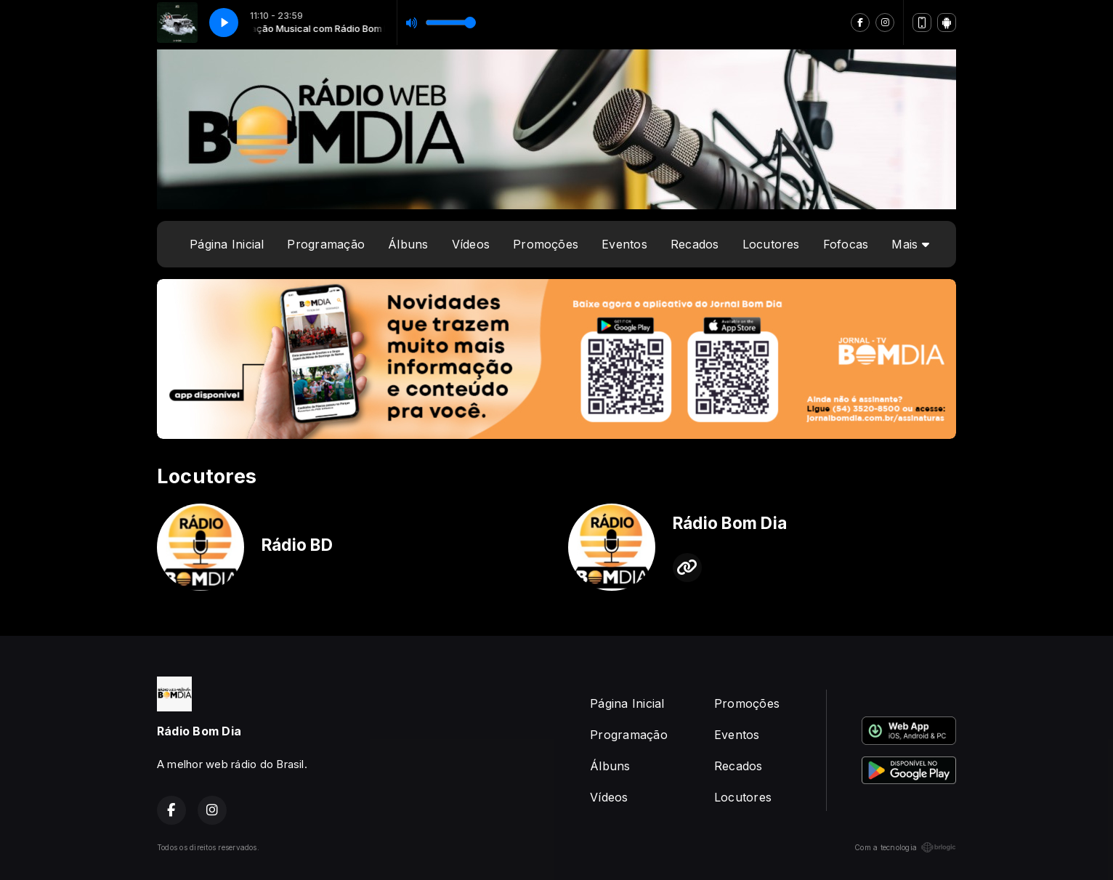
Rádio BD (297, 545)
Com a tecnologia (905, 847)
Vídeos (471, 244)
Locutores (771, 244)
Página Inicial (227, 244)
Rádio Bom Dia (730, 523)
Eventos (624, 244)
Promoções (545, 244)
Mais (909, 244)
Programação (326, 244)
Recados (695, 244)
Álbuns (408, 244)
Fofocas (846, 244)
